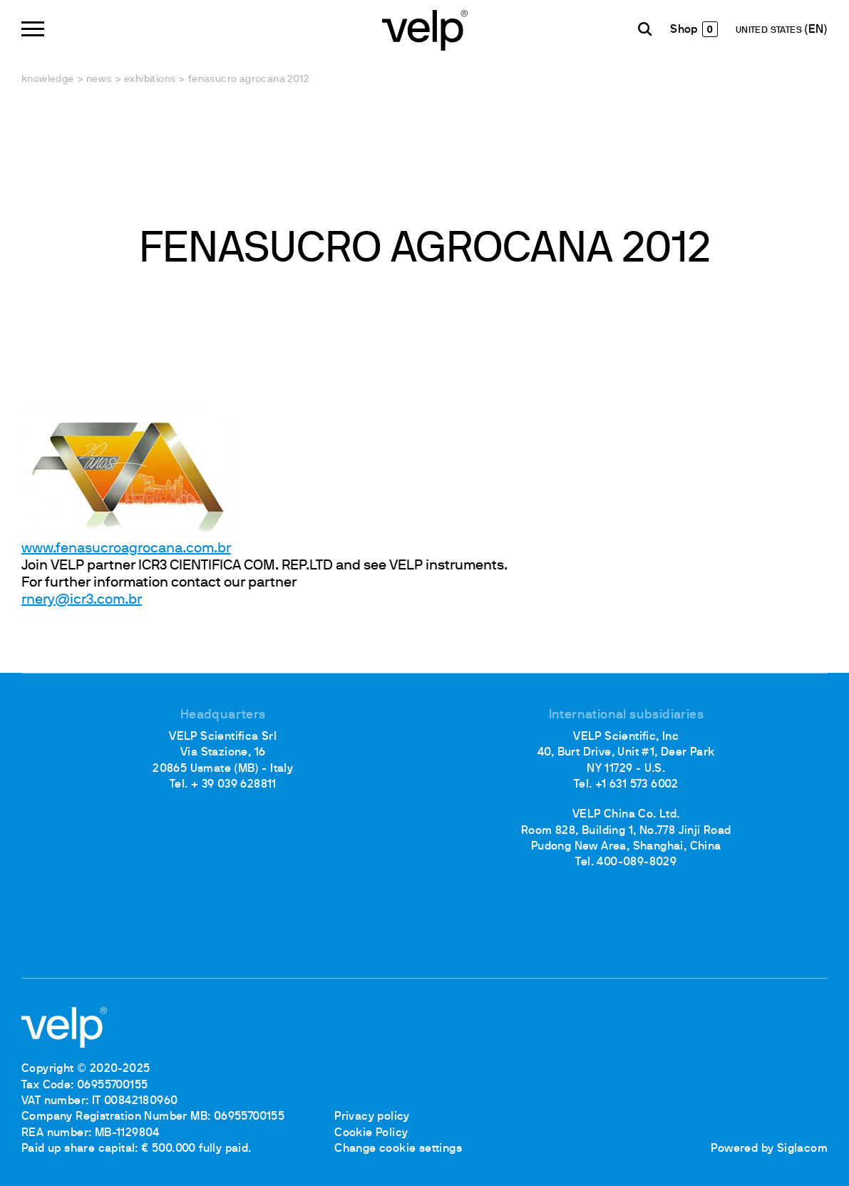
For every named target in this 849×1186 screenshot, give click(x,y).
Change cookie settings (398, 1149)
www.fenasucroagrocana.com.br (126, 548)
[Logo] (425, 28)
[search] (645, 29)
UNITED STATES (770, 30)
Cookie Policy (371, 1133)
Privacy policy (372, 1117)
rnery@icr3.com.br (81, 600)
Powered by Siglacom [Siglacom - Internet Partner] (769, 1149)
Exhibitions (149, 79)
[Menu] (32, 28)
